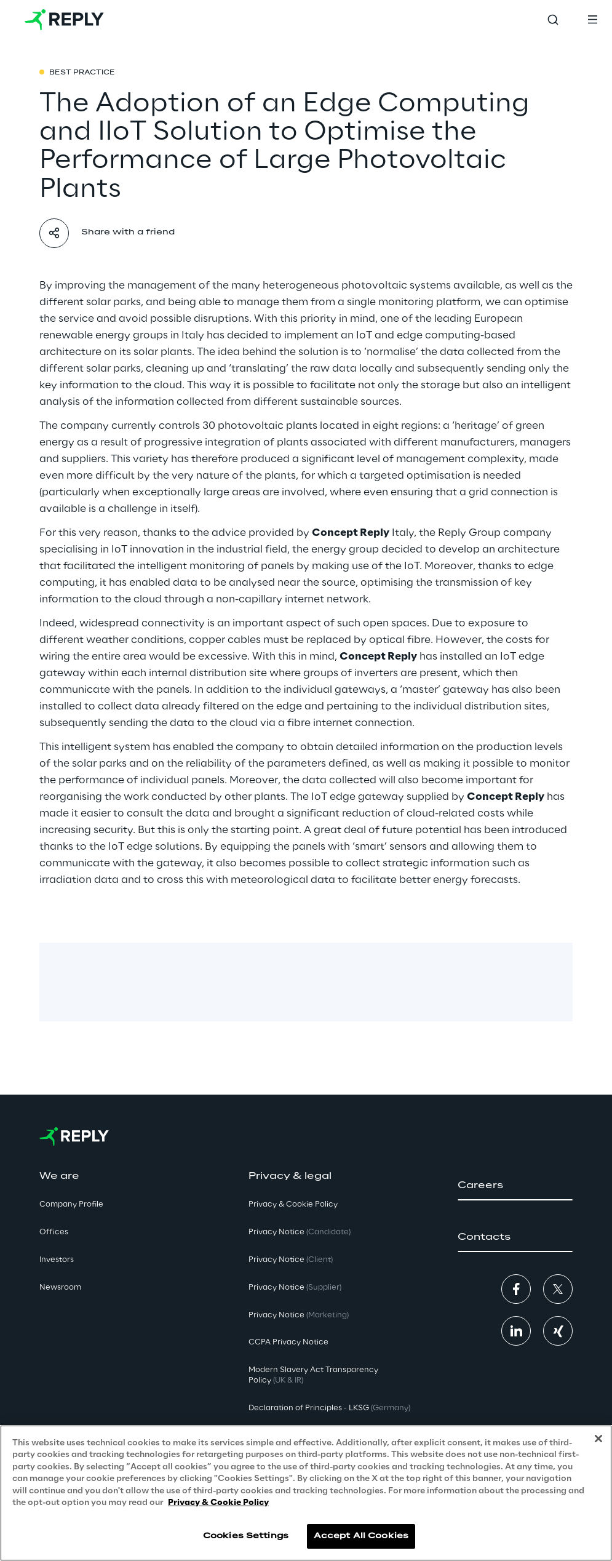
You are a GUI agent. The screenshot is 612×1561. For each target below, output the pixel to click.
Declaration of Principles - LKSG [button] (329, 1408)
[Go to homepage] (64, 19)
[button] (515, 1185)
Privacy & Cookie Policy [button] (293, 1204)
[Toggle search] (553, 19)
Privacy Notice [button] (299, 1232)
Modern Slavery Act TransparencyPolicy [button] (313, 1375)
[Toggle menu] (592, 19)
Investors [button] (56, 1260)
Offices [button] (53, 1232)
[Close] (598, 1438)
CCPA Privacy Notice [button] (288, 1342)
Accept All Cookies (361, 1536)
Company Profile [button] (71, 1204)
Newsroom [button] (60, 1288)
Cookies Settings (245, 1536)
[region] (306, 1493)
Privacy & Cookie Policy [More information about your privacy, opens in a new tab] (218, 1502)
